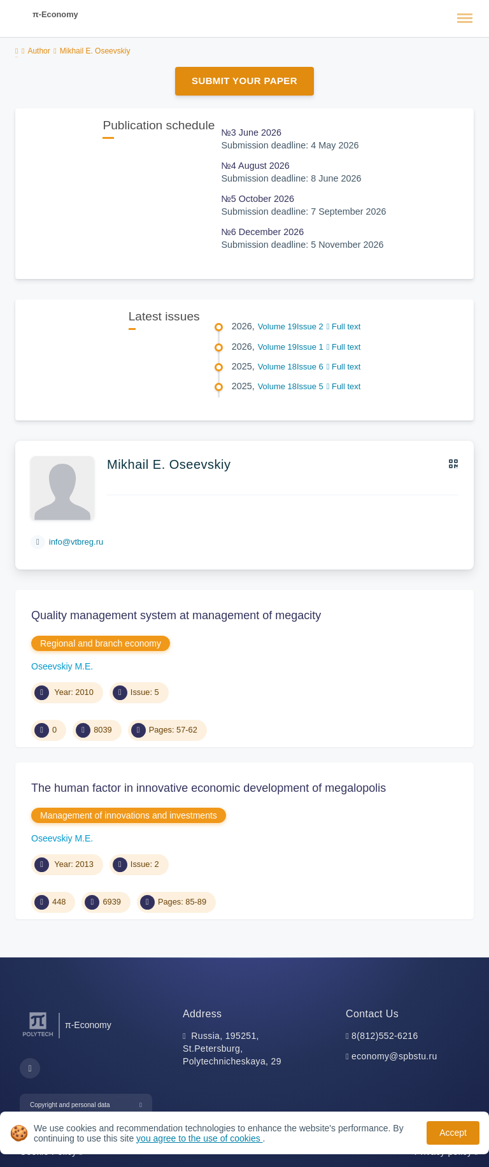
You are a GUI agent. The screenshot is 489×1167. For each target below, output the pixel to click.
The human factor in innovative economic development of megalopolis (208, 788)
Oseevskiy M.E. (62, 666)
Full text (344, 326)
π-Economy (55, 14)
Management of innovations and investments (128, 815)
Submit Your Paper (244, 80)
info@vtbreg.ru (76, 542)
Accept (453, 1133)
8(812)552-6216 (384, 1036)
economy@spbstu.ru (394, 1056)
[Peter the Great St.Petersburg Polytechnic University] (38, 1036)
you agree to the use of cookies (199, 1138)
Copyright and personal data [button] (70, 1104)
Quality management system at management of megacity (176, 615)
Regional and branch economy (100, 643)
